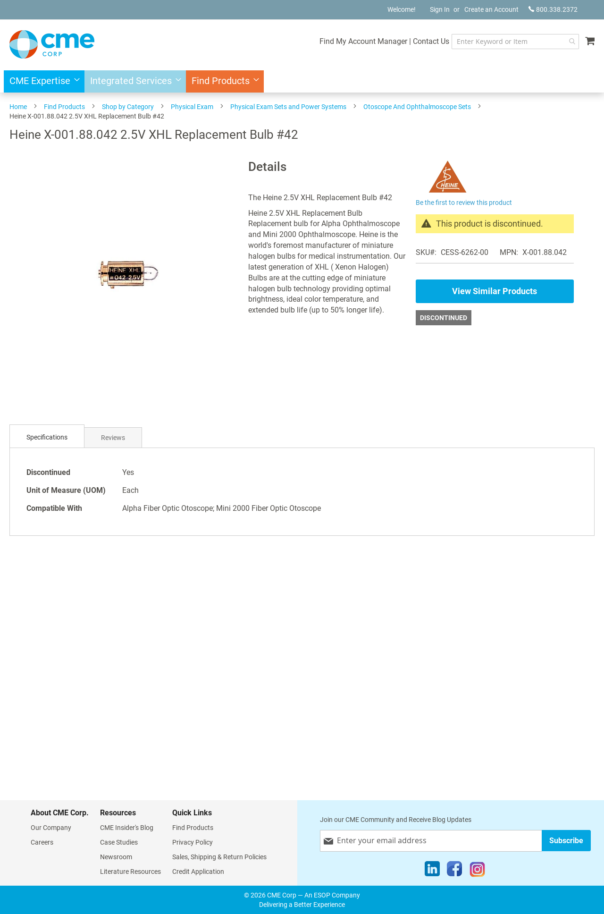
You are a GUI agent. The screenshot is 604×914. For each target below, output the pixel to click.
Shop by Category (128, 106)
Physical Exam (192, 106)
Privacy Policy (192, 842)
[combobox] (512, 41)
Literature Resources (130, 871)
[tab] (46, 437)
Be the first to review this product (464, 202)
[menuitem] (42, 81)
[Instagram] (477, 871)
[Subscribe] (566, 840)
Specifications (46, 437)
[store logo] (51, 44)
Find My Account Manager (357, 41)
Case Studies (119, 842)
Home (18, 106)
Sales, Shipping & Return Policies (219, 857)
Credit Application (198, 871)
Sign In (440, 9)
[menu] (302, 81)
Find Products (64, 106)
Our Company (51, 827)
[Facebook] (454, 871)
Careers (42, 842)
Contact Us (425, 41)
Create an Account (491, 9)
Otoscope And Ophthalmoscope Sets (417, 106)
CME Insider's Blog (126, 827)
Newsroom (116, 857)
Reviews (113, 437)
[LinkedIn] (432, 871)
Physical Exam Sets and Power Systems (288, 106)
